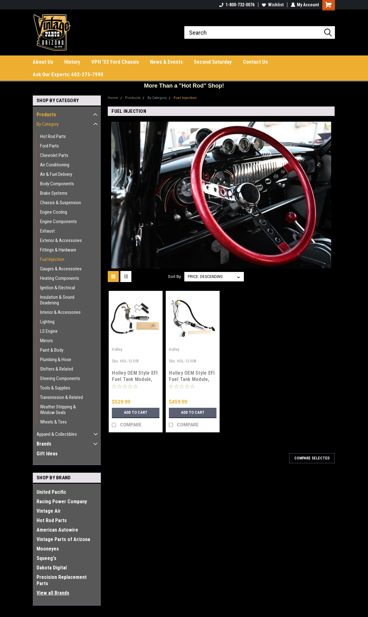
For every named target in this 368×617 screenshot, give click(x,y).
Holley (117, 349)
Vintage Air (49, 511)
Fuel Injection (52, 259)
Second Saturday (213, 62)
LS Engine (49, 331)
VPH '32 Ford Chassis (115, 62)
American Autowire (57, 530)
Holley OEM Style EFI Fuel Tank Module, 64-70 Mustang (135, 379)
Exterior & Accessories (61, 240)
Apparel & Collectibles (57, 434)
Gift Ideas (47, 454)
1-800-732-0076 (236, 4)
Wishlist (272, 4)
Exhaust (47, 231)
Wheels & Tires (53, 422)
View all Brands (53, 593)
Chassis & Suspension (60, 202)
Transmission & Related (61, 397)
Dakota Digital (52, 568)
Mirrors (46, 340)
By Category (48, 124)
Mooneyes (48, 549)
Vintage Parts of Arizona (63, 539)
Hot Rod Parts (53, 136)
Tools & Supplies (55, 388)
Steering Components (60, 378)
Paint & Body (51, 350)
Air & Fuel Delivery (56, 174)
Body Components (57, 184)
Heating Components (59, 278)
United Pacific (51, 492)
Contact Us (255, 62)
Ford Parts (49, 146)
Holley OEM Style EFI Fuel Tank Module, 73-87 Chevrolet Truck (192, 382)
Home (113, 98)
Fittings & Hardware (58, 250)
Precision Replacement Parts (62, 580)
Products (46, 115)
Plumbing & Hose (55, 359)
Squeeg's (46, 558)
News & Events (166, 62)
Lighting (47, 322)
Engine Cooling (53, 212)
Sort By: (175, 276)
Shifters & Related (56, 369)
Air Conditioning (54, 165)
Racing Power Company (62, 502)
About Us (43, 62)
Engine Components (58, 221)
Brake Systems (53, 193)
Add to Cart (135, 412)
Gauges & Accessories (61, 269)
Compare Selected (312, 458)
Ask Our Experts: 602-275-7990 (68, 74)
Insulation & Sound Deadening (57, 300)
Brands (44, 444)
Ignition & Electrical (57, 288)
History (72, 62)
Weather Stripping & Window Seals (58, 409)
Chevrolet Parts (54, 155)
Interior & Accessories (60, 312)
